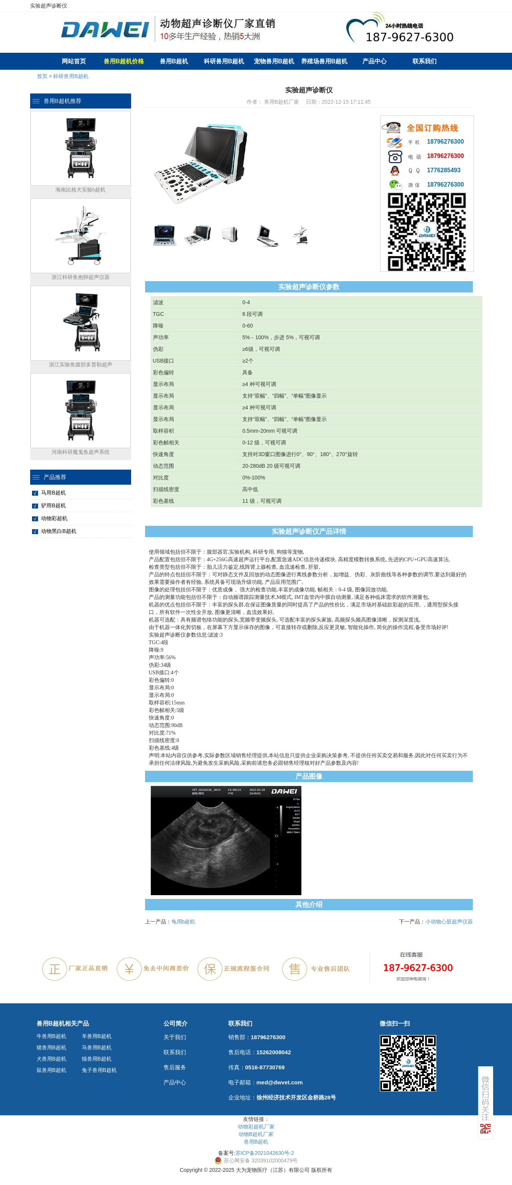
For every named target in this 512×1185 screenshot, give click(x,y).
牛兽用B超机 (51, 1036)
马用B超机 (53, 493)
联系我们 (425, 61)
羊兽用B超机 (97, 1036)
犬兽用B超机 (51, 1059)
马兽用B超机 (97, 1047)
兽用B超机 (174, 61)
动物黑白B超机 (58, 531)
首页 (42, 76)
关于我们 (175, 1037)
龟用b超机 (183, 922)
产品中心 (374, 61)
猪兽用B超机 (51, 1047)
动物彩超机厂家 (256, 1127)
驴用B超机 (53, 505)
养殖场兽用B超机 (324, 61)
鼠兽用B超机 (51, 1070)
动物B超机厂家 (256, 1134)
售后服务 (175, 1067)
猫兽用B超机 (97, 1059)
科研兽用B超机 (224, 61)
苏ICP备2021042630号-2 (264, 1153)
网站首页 (74, 61)
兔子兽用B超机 (99, 1070)
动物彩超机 (54, 518)
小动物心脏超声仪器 (449, 922)
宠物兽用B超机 (274, 61)
